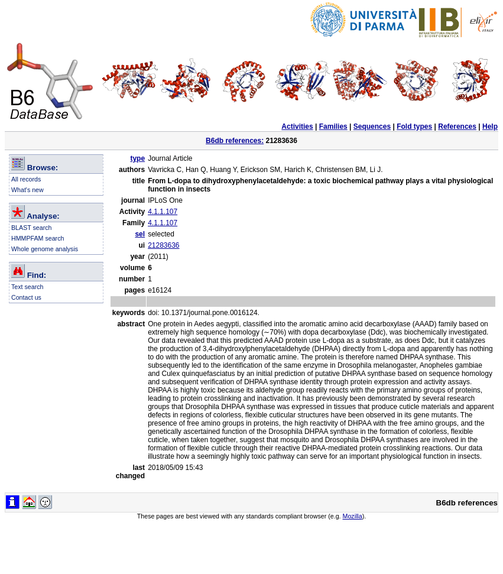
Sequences (372, 126)
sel (140, 234)
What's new (27, 189)
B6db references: (235, 141)
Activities (297, 126)
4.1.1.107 (162, 211)
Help (490, 126)
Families (333, 126)
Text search (27, 286)
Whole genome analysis (44, 248)
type (137, 158)
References (457, 126)
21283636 (163, 245)
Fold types (414, 126)
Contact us (26, 297)
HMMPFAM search (37, 238)
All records (26, 179)
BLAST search (31, 227)
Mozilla (352, 516)
